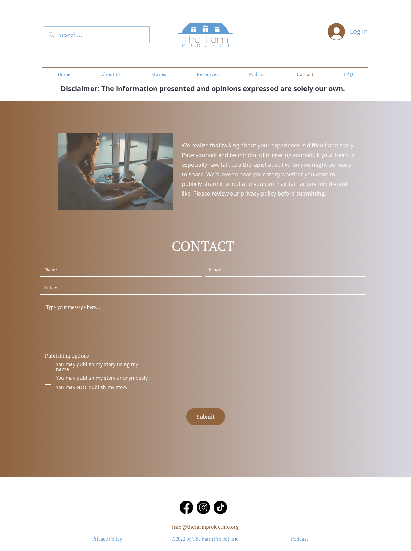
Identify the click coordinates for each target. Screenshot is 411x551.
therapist (255, 164)
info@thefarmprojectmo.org (205, 526)
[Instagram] (203, 507)
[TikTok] (220, 507)
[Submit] (205, 416)
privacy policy (258, 193)
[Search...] (96, 35)
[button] (207, 74)
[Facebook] (186, 507)
